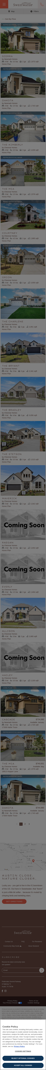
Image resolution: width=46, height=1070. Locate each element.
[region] (23, 1044)
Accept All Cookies (23, 1065)
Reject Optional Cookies (22, 1058)
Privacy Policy (19, 1046)
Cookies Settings (23, 1051)
